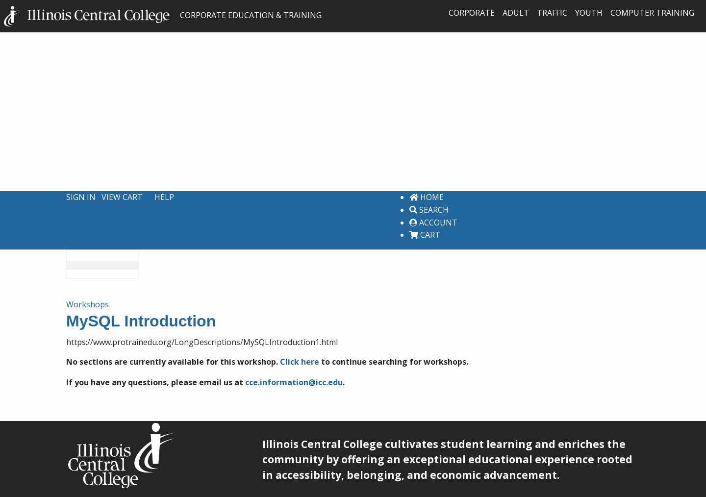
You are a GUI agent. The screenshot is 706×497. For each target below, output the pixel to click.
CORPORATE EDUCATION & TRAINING (163, 15)
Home (426, 197)
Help (164, 197)
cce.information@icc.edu (294, 382)
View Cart (122, 197)
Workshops (87, 304)
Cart (424, 234)
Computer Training (652, 13)
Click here (299, 361)
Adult (516, 13)
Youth (589, 13)
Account (433, 222)
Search (429, 209)
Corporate (472, 13)
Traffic (552, 13)
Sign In (81, 197)
